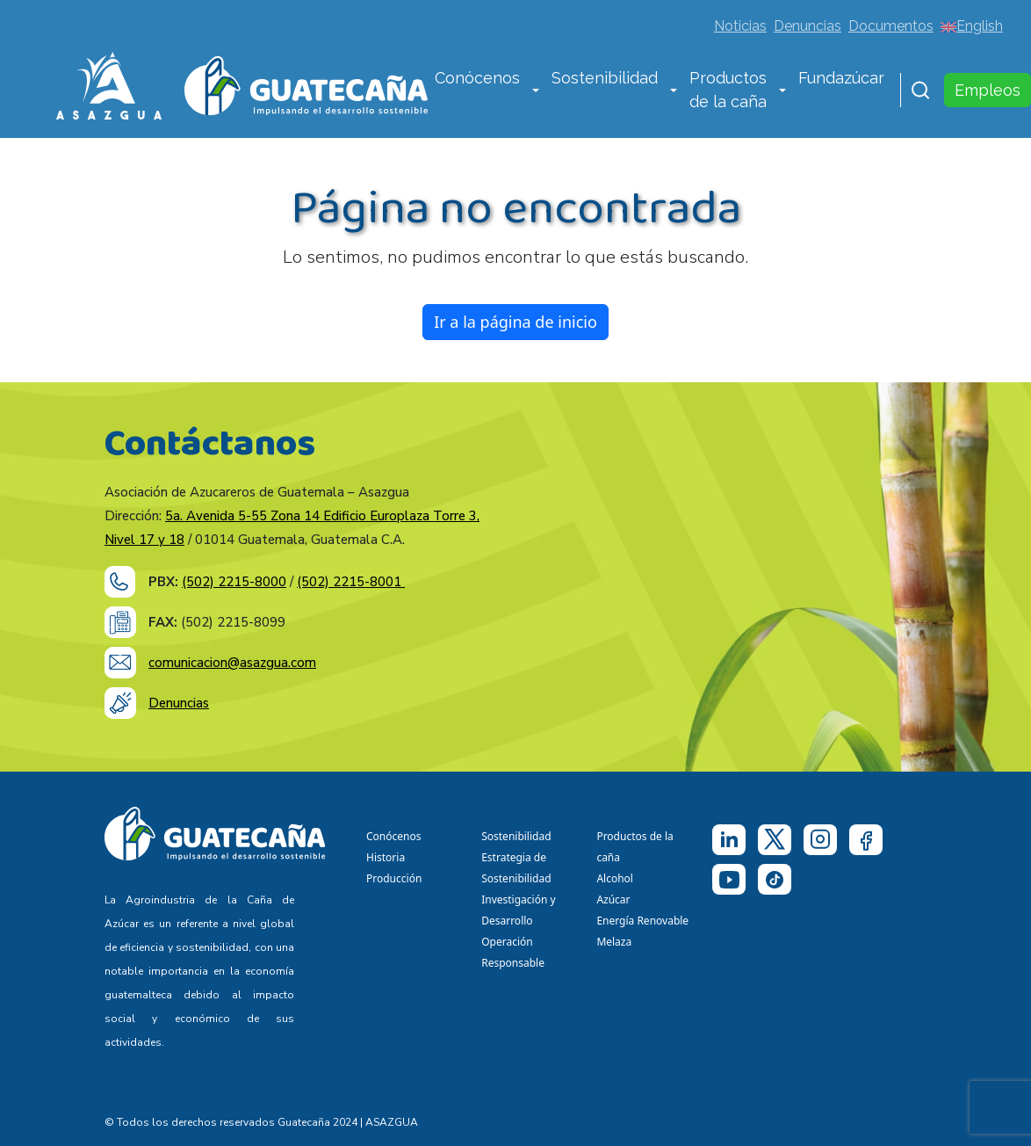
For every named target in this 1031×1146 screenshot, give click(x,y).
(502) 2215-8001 (351, 582)
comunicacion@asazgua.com (232, 662)
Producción (394, 878)
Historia (385, 857)
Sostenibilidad (605, 78)
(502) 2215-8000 (234, 582)
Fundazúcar (841, 78)
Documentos (891, 26)
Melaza (613, 941)
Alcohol (614, 878)
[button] (535, 91)
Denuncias (807, 26)
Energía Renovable (642, 920)
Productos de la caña (728, 90)
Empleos (987, 90)
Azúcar (613, 899)
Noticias (740, 26)
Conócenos (477, 78)
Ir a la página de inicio (515, 321)
